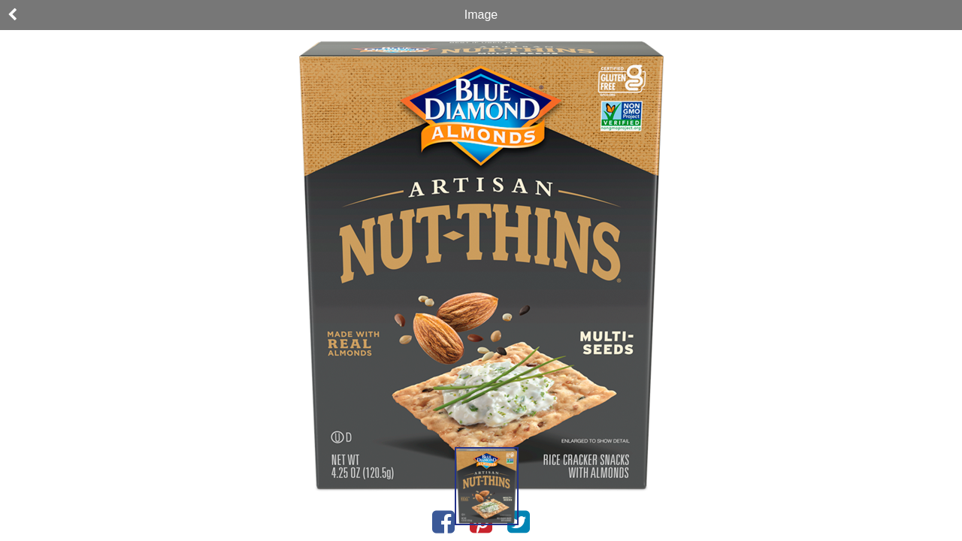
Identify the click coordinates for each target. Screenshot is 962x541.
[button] (487, 486)
